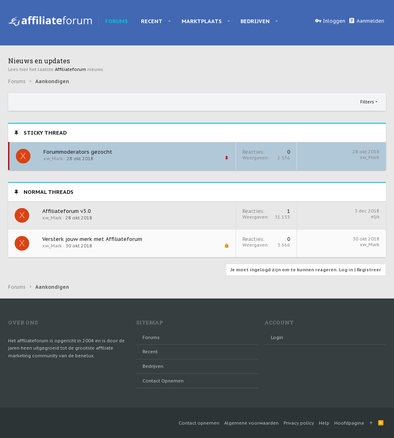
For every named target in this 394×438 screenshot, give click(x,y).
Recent (150, 351)
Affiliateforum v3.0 (66, 211)
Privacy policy (299, 423)
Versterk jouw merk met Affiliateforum (92, 239)
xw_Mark (369, 157)
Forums (151, 337)
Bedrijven (153, 366)
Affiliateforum (70, 69)
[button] (169, 21)
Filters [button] (367, 102)
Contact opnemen (163, 381)
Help (324, 423)
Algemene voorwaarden (251, 423)
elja (375, 216)
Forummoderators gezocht (77, 151)
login (277, 337)
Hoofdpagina (349, 423)
